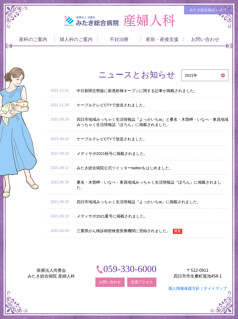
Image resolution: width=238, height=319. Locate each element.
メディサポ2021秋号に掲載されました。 (112, 153)
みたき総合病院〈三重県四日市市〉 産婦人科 (119, 20)
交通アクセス (142, 282)
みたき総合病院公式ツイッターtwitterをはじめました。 (125, 168)
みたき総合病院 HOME (208, 10)
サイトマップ (215, 288)
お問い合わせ (110, 282)
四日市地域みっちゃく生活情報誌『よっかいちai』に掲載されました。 (139, 202)
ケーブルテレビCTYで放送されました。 (112, 105)
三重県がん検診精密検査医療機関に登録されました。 (129, 230)
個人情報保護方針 (184, 288)
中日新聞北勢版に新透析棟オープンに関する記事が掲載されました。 (137, 90)
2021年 (191, 75)
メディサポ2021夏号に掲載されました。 (112, 216)
